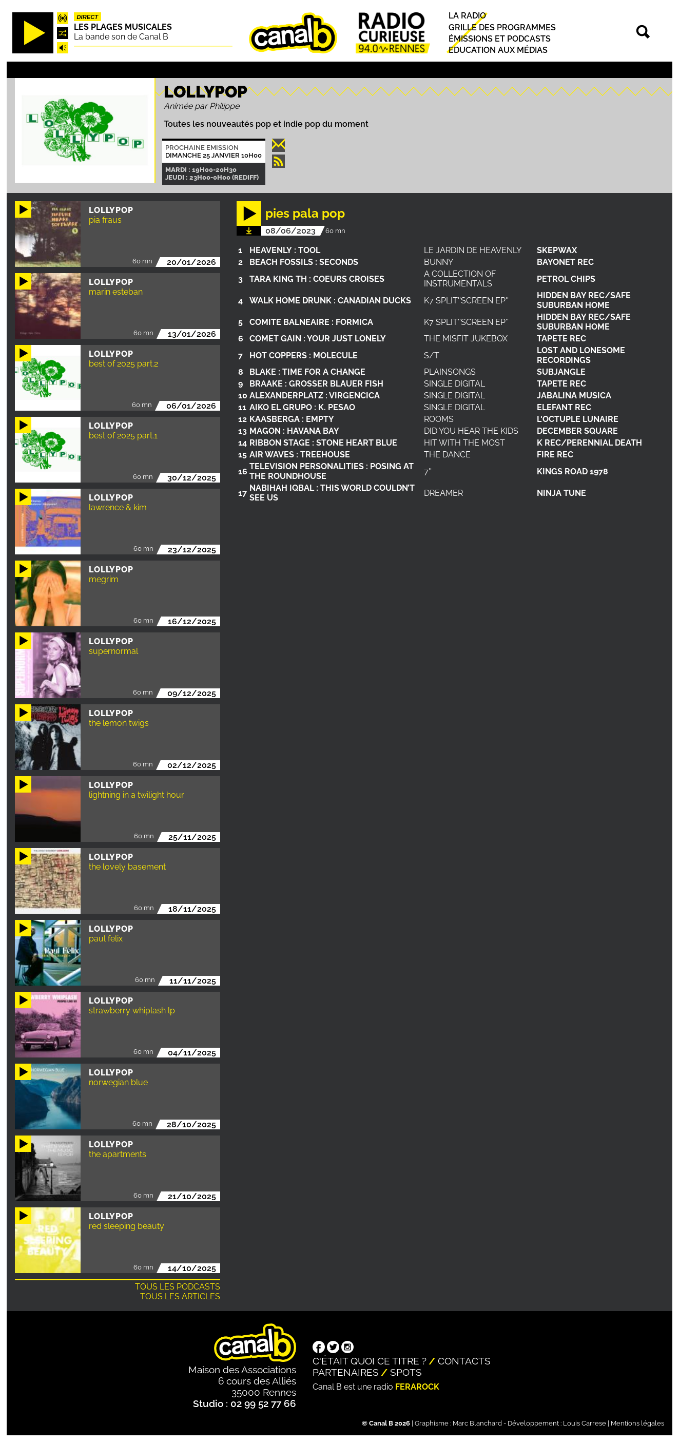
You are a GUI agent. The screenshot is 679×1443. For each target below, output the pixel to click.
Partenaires (346, 1372)
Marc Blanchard (477, 1423)
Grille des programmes (502, 27)
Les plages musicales (123, 27)
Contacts (464, 1361)
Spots (406, 1372)
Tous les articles (180, 1296)
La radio (467, 16)
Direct (87, 17)
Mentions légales (637, 1423)
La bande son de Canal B (121, 37)
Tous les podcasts (177, 1287)
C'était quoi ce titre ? (369, 1361)
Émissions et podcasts (500, 39)
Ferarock (417, 1387)
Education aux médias (498, 50)
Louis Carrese (584, 1423)
